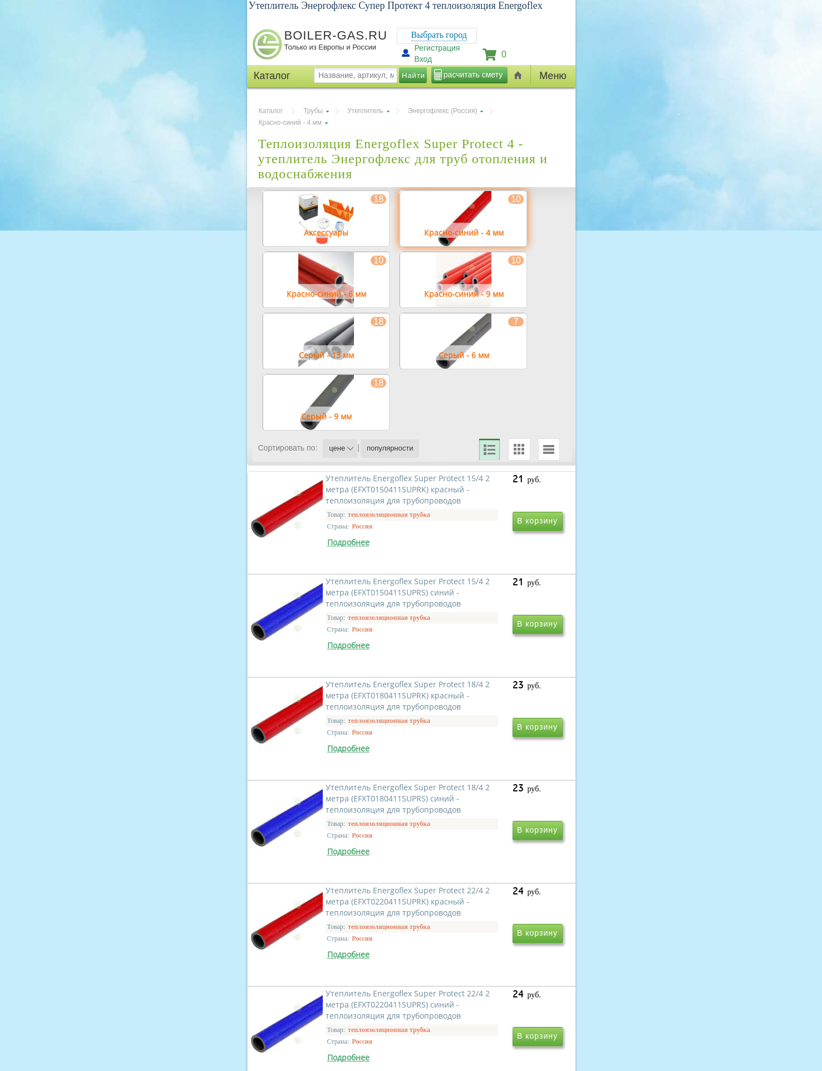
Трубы (313, 111)
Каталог (271, 111)
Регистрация (437, 47)
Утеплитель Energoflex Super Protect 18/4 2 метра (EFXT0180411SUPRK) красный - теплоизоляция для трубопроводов (334, 769)
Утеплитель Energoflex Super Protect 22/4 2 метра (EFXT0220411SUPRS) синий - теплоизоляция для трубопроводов (484, 929)
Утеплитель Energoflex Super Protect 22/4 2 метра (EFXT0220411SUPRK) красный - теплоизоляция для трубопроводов (334, 929)
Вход (423, 59)
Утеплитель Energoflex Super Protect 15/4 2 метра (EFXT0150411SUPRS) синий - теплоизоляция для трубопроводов (484, 609)
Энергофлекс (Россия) (443, 111)
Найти (413, 75)
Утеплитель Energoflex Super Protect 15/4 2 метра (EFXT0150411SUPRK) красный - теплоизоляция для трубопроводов (334, 609)
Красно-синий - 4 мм (290, 122)
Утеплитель (365, 111)
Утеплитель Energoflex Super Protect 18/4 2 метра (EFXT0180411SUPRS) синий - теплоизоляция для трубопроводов (484, 769)
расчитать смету (473, 74)
